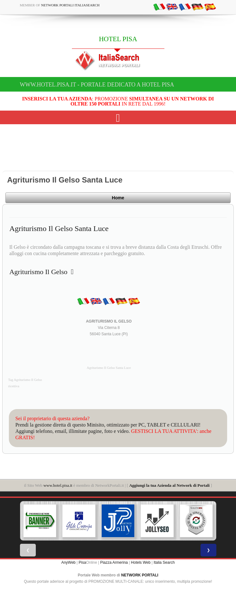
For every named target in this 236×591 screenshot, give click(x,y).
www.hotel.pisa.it (57, 485)
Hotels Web (140, 562)
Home (118, 197)
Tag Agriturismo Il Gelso (25, 380)
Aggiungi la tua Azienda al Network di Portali (169, 485)
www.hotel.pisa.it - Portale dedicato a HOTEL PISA (97, 84)
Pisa (82, 562)
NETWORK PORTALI (139, 575)
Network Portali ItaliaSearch (70, 5)
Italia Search (164, 562)
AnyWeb (68, 562)
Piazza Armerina (114, 562)
